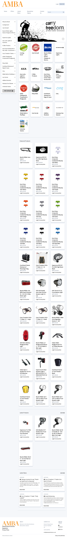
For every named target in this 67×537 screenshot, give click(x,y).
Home (6, 11)
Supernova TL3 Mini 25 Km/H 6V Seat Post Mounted (25, 431)
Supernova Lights (6, 37)
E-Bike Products (6, 45)
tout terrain (5, 77)
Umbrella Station (6, 86)
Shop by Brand (6, 21)
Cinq (3, 71)
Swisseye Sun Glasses (7, 83)
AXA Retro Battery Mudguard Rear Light (25, 344)
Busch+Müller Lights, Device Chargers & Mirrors (8, 31)
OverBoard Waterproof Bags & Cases (8, 67)
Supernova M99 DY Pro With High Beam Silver (41, 159)
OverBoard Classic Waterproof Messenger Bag (25, 267)
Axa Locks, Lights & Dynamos (7, 41)
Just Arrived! (5, 28)
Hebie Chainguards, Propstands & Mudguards (8, 57)
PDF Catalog (8, 90)
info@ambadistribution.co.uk (50, 532)
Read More (30, 489)
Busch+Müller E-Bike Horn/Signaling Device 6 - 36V (57, 319)
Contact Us (42, 12)
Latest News (19, 12)
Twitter (60, 529)
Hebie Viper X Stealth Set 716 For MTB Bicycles (25, 371)
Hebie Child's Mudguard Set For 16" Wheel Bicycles (57, 344)
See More (62, 413)
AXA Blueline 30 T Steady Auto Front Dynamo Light (41, 431)
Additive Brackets (6, 80)
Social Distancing (49, 496)
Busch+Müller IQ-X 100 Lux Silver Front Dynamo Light (41, 398)
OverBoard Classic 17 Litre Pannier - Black (57, 371)
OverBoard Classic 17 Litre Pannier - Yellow (25, 398)
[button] (20, 39)
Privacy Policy (5, 530)
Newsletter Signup (30, 12)
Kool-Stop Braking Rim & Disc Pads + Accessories (8, 49)
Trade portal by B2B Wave (60, 535)
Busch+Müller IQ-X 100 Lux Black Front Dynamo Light (57, 398)
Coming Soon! (5, 24)
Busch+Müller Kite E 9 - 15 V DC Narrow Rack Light (25, 458)
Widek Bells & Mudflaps (8, 74)
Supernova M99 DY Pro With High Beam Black (57, 267)
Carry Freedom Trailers (8, 53)
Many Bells (5, 63)
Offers (12, 11)
